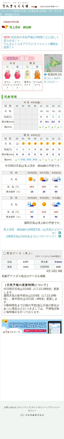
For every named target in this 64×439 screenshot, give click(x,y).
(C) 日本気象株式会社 (32, 415)
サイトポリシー (39, 407)
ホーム (5, 11)
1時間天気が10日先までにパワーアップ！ (31, 236)
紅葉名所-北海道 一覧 (40, 11)
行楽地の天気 (19, 11)
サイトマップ (24, 407)
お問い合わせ (10, 407)
